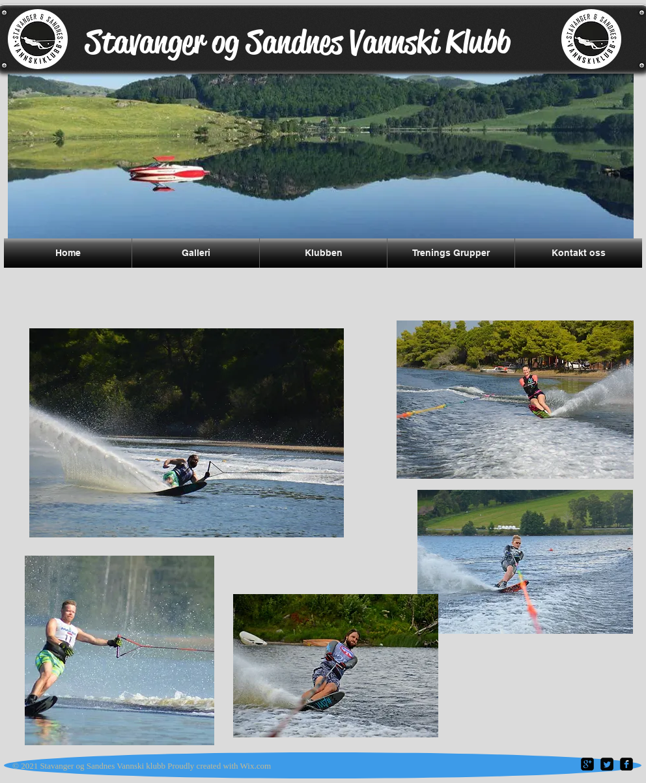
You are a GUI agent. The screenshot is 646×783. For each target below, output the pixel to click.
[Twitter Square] (606, 764)
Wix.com (256, 766)
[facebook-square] (626, 764)
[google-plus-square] (587, 764)
